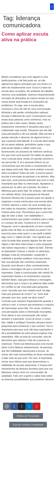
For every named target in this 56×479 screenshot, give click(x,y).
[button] (52, 6)
